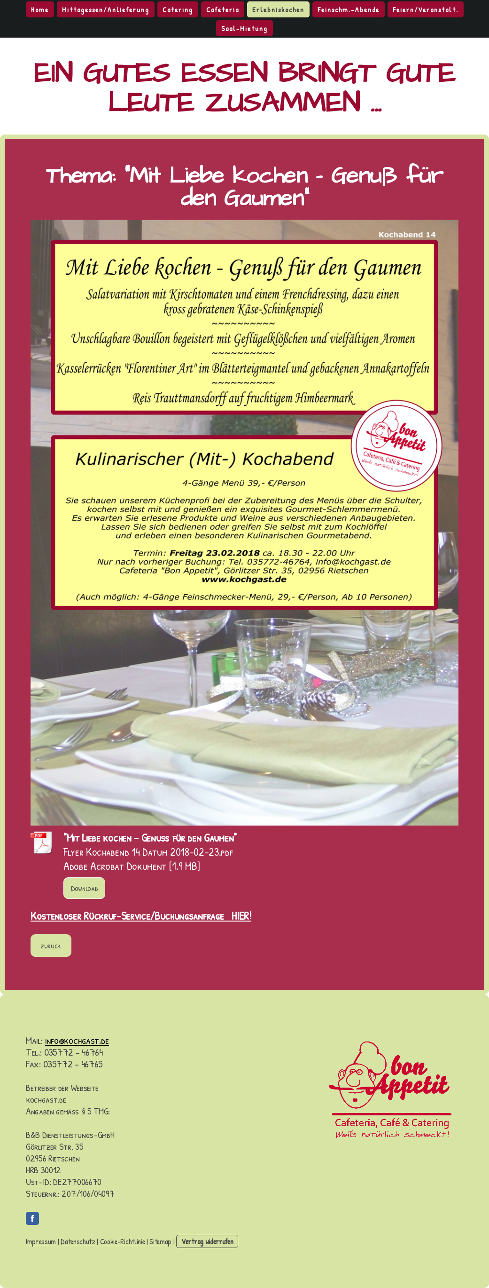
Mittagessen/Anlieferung (105, 10)
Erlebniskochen (278, 10)
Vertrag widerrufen (207, 1241)
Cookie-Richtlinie (122, 1241)
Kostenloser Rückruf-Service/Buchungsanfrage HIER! (141, 915)
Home (40, 10)
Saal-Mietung (244, 28)
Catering (178, 10)
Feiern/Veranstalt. (425, 10)
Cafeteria (222, 10)
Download (84, 888)
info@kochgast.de (77, 1040)
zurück (51, 945)
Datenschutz (78, 1241)
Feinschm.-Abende (349, 10)
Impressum (41, 1241)
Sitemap (160, 1241)
